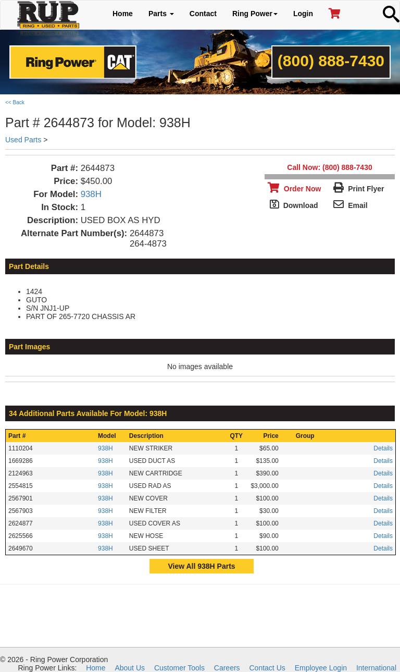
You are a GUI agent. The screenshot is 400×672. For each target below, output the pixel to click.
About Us (130, 668)
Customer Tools (179, 668)
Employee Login (321, 668)
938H (91, 194)
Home (123, 13)
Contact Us (267, 668)
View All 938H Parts (201, 566)
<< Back (14, 102)
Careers (227, 668)
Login (303, 13)
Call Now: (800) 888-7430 (329, 167)
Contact (203, 13)
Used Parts (23, 140)
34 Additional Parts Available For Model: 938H (88, 413)
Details (383, 448)
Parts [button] (161, 13)
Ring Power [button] (255, 13)
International (376, 668)
